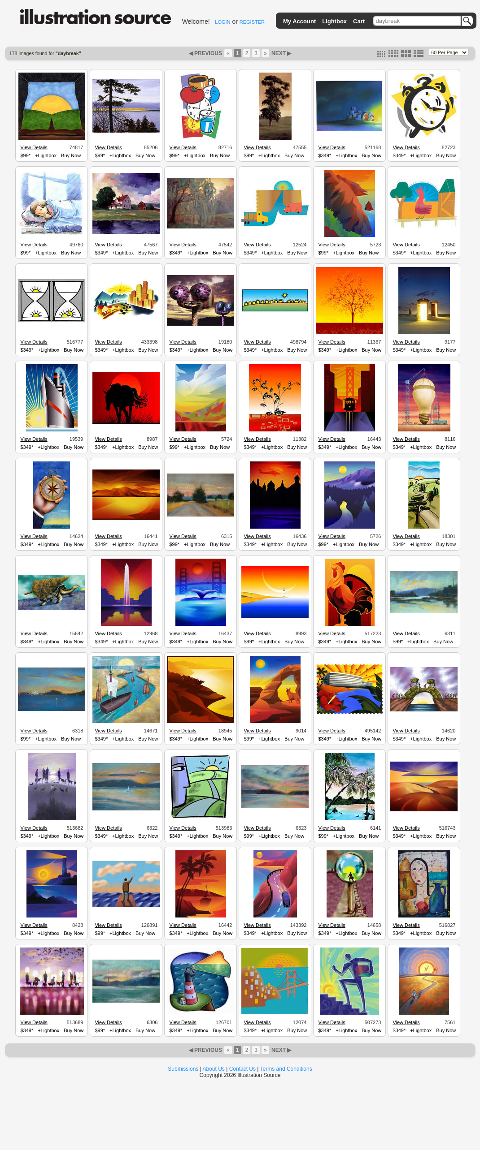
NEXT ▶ (281, 53)
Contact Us (242, 1069)
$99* (25, 155)
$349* (324, 155)
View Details (33, 147)
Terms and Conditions (286, 1069)
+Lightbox (46, 155)
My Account (299, 21)
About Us (214, 1069)
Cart (359, 21)
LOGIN (222, 22)
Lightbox (334, 21)
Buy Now (71, 155)
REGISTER (252, 22)
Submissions (183, 1069)
